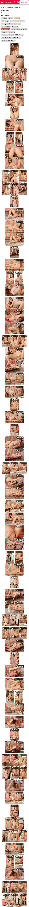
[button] (2, 2)
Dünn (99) (4, 18)
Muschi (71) (13, 21)
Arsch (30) (15, 26)
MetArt (3, 12)
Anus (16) (24, 29)
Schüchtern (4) (19, 35)
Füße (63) (22, 21)
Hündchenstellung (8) (8, 35)
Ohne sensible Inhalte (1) (8, 40)
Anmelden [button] (24, 2)
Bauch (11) (4, 32)
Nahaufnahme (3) (6, 37)
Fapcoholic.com (10, 2)
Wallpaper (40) (17, 24)
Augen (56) (6, 24)
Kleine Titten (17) (15, 29)
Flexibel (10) (12, 32)
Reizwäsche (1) (17, 37)
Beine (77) (6, 21)
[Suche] (14, 2)
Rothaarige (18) (6, 29)
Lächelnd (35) (7, 26)
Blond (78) (17, 18)
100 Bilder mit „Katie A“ (10, 8)
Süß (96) (10, 18)
